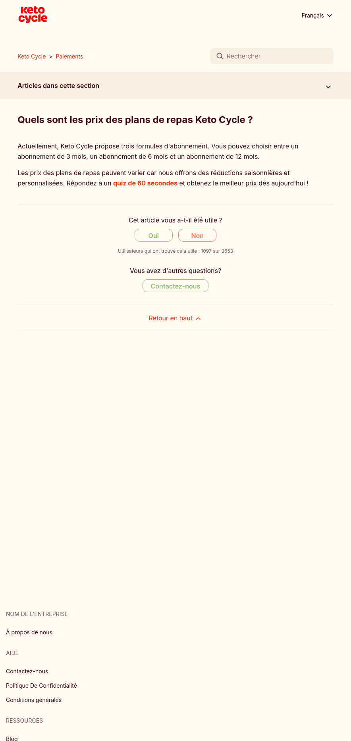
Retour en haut (175, 318)
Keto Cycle (31, 56)
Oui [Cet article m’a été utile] (153, 236)
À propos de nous (29, 632)
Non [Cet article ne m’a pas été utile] (197, 236)
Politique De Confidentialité (41, 685)
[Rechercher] (272, 56)
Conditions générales (34, 699)
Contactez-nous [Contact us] (176, 286)
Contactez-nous (27, 671)
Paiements (69, 56)
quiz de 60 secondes (145, 183)
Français (318, 16)
